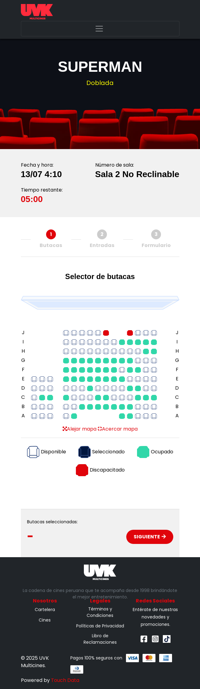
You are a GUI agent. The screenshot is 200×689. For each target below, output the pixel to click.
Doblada (100, 83)
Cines (45, 620)
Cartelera (45, 609)
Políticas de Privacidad (100, 626)
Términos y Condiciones (100, 612)
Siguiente (150, 536)
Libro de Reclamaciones (100, 639)
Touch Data (65, 680)
